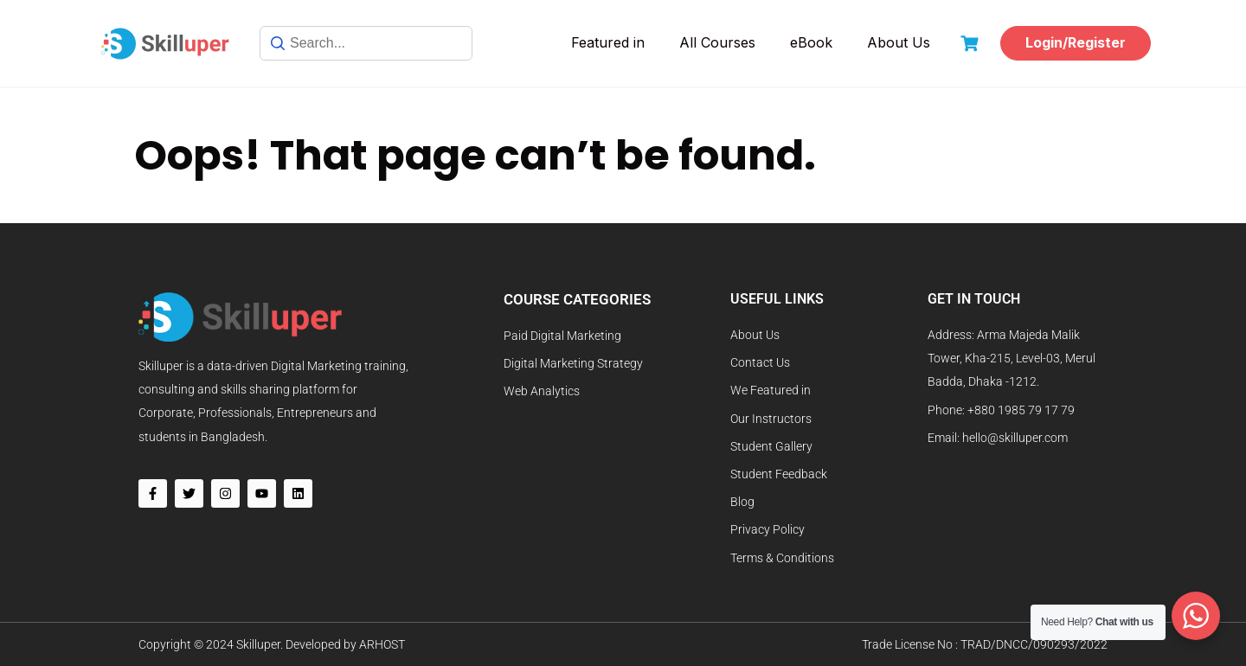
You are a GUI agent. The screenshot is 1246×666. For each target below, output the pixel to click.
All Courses (717, 42)
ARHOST (382, 644)
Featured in (608, 42)
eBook (811, 42)
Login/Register (1075, 42)
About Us (898, 42)
